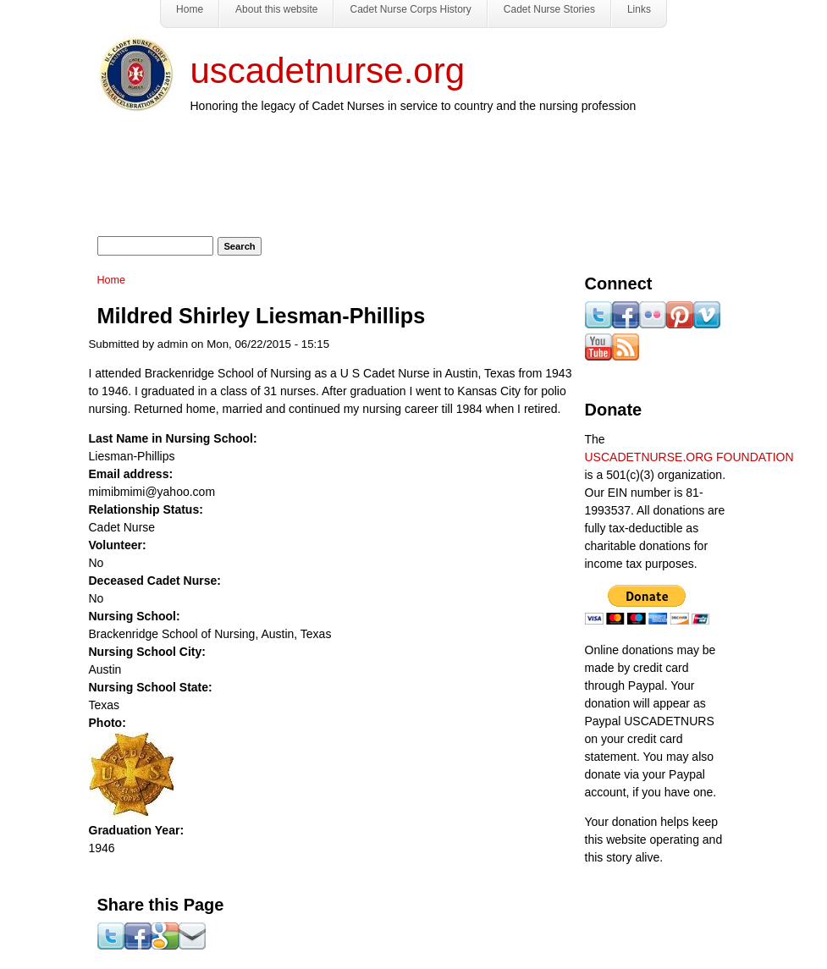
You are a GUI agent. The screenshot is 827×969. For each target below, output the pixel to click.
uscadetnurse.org (328, 71)
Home (111, 280)
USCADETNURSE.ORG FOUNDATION (689, 457)
